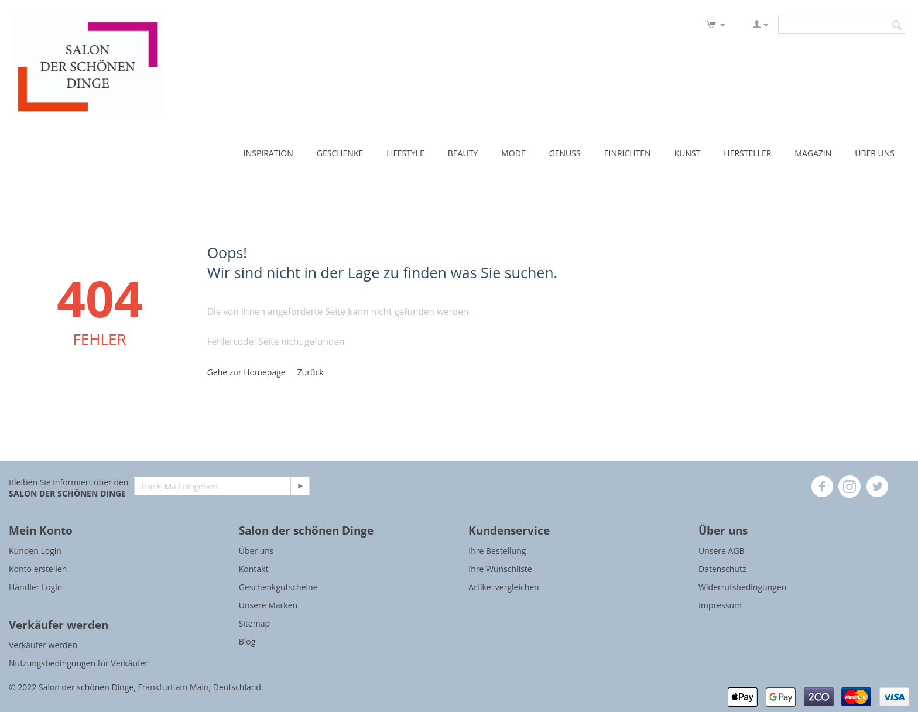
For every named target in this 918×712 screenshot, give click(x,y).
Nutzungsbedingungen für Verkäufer (78, 663)
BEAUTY (463, 153)
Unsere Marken (268, 605)
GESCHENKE (340, 153)
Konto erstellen (38, 568)
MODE (513, 153)
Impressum (720, 605)
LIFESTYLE (405, 153)
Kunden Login (35, 550)
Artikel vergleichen (503, 587)
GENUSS (565, 153)
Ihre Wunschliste (500, 568)
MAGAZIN (812, 153)
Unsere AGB (721, 550)
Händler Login (35, 587)
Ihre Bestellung (497, 550)
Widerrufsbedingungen (742, 587)
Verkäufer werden (43, 645)
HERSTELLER (747, 153)
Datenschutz (722, 568)
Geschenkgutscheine (278, 587)
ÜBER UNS (875, 153)
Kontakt (254, 568)
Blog (247, 641)
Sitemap (254, 623)
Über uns (256, 550)
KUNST (687, 153)
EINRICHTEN (627, 153)
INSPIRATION (268, 153)
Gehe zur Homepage (246, 372)
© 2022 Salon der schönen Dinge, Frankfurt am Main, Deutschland (135, 687)
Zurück (310, 372)
